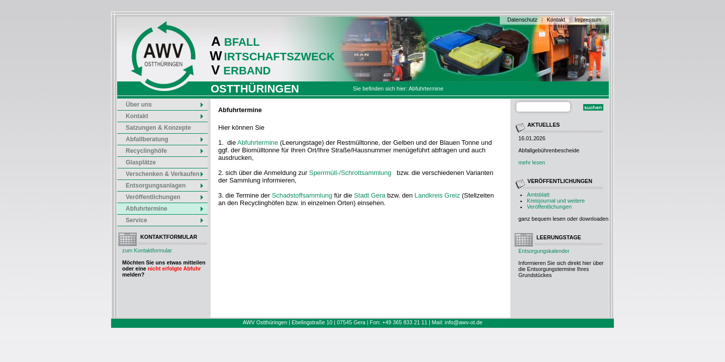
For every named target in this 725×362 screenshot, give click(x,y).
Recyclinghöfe (165, 150)
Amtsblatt (538, 195)
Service (165, 220)
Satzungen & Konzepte (158, 127)
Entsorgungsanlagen (165, 185)
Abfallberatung (165, 139)
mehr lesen (531, 162)
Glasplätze (141, 162)
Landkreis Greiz (437, 195)
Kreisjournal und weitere (556, 201)
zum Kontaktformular (147, 250)
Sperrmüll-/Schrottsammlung (350, 172)
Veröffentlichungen (549, 207)
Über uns (165, 104)
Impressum (588, 20)
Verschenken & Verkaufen (165, 173)
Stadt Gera (369, 195)
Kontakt (556, 20)
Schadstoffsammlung (302, 195)
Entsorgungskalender (544, 251)
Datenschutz (522, 20)
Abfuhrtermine (165, 208)
